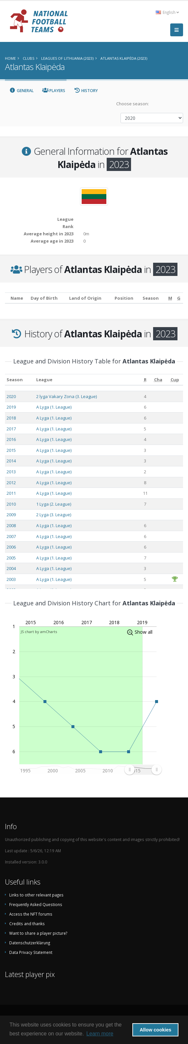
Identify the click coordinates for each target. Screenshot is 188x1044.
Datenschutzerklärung (29, 942)
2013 (11, 472)
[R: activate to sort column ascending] (145, 379)
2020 (11, 396)
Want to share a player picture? (38, 933)
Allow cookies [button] (155, 1029)
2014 (11, 461)
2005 (11, 558)
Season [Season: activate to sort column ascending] (15, 380)
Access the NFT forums (30, 914)
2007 (11, 536)
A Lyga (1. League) (53, 407)
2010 (11, 504)
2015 (11, 450)
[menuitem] (142, 769)
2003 (11, 579)
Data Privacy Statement (30, 952)
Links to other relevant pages (36, 894)
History (86, 90)
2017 (11, 429)
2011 (11, 493)
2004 (11, 568)
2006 (11, 547)
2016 (11, 439)
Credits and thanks (27, 923)
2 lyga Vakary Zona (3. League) (66, 396)
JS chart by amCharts (39, 631)
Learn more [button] (99, 1033)
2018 (11, 418)
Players (54, 90)
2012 (11, 483)
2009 (11, 515)
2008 (11, 525)
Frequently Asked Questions (35, 904)
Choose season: (132, 104)
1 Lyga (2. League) (53, 504)
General (21, 90)
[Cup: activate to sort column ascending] (174, 379)
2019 (11, 407)
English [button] (167, 12)
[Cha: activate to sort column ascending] (158, 379)
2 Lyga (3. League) (53, 515)
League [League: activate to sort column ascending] (44, 380)
